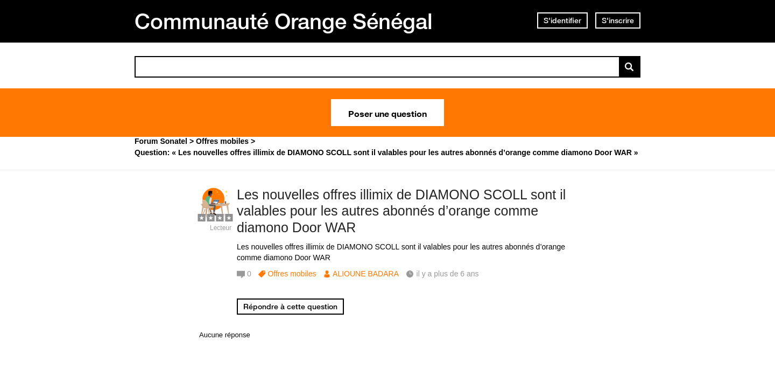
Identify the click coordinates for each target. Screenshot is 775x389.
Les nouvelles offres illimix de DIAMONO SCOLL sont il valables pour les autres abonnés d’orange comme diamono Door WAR (401, 211)
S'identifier (562, 20)
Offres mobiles (291, 273)
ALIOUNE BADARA (366, 273)
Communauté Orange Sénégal (284, 21)
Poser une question (387, 113)
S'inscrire (618, 20)
